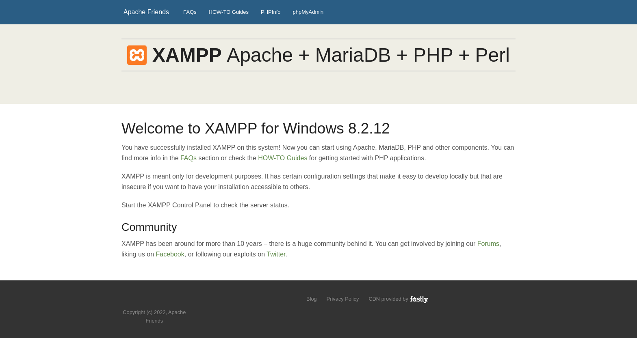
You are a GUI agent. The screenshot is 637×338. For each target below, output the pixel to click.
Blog (311, 299)
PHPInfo (270, 12)
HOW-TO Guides (229, 12)
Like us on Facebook (160, 300)
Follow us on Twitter (146, 300)
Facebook (170, 254)
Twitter (275, 254)
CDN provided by (398, 299)
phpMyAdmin (307, 12)
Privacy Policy (343, 299)
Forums (488, 243)
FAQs (190, 12)
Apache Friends (146, 12)
